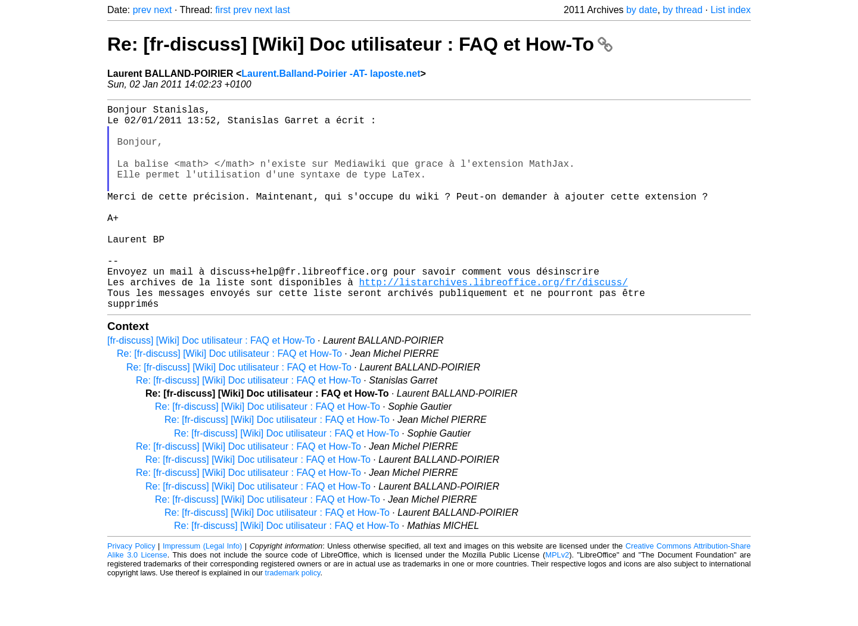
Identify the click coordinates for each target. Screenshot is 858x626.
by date (641, 10)
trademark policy (293, 616)
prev (142, 10)
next (163, 10)
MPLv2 (557, 598)
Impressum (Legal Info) (202, 589)
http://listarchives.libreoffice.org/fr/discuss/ (493, 321)
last (282, 10)
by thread (682, 10)
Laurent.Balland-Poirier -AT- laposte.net (330, 73)
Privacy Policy (131, 589)
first (223, 10)
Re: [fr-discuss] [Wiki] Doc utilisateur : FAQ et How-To (360, 44)
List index (730, 10)
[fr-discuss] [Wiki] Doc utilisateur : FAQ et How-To (211, 384)
